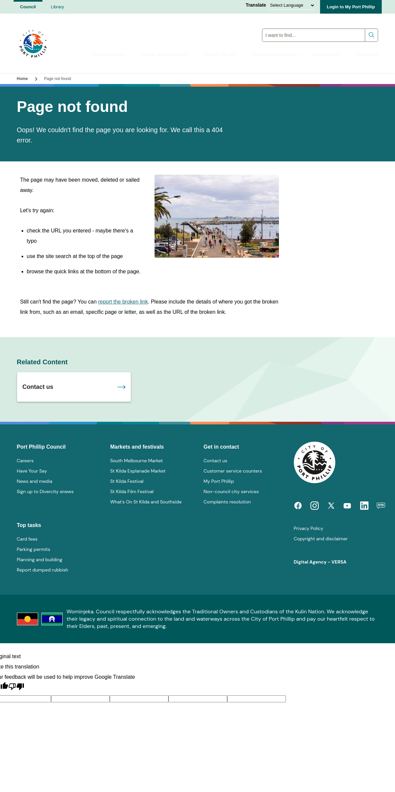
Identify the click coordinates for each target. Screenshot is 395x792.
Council (28, 6)
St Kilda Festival (127, 481)
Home (22, 78)
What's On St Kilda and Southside (145, 502)
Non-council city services (231, 491)
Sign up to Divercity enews (45, 491)
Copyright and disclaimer (321, 539)
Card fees (27, 539)
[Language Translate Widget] (292, 5)
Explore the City (223, 54)
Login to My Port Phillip (351, 6)
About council (329, 54)
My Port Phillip (219, 481)
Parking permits (33, 549)
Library (57, 6)
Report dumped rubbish (42, 570)
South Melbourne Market (136, 461)
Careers (25, 461)
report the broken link (123, 302)
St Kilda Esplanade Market (137, 471)
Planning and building (277, 54)
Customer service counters (233, 471)
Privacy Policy (308, 528)
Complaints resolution (227, 502)
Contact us (367, 54)
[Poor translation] (16, 686)
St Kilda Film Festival (132, 491)
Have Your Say (32, 471)
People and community (167, 54)
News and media (34, 481)
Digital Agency (310, 562)
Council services (111, 54)
